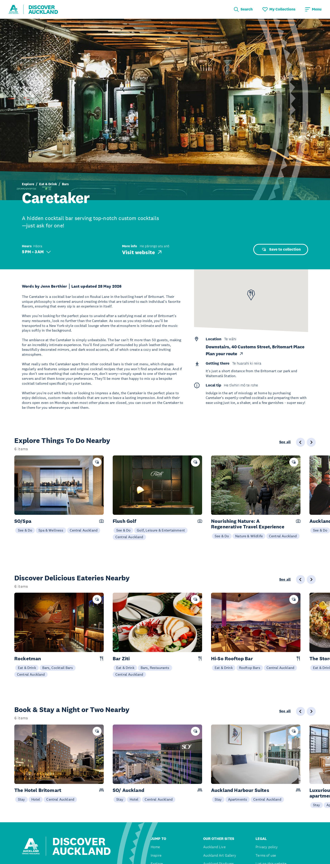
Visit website (142, 252)
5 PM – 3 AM (36, 251)
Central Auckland (84, 530)
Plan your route (224, 353)
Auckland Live (214, 847)
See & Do (25, 530)
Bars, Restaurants (155, 667)
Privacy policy (267, 847)
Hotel (35, 799)
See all (285, 442)
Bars (65, 184)
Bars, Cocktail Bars (57, 667)
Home (155, 847)
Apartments (237, 799)
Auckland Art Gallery (219, 855)
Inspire (156, 855)
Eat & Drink (48, 184)
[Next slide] (311, 442)
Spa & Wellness (50, 530)
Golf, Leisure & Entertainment (161, 530)
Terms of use (266, 855)
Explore (28, 184)
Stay (21, 799)
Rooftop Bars (249, 667)
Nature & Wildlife (249, 536)
